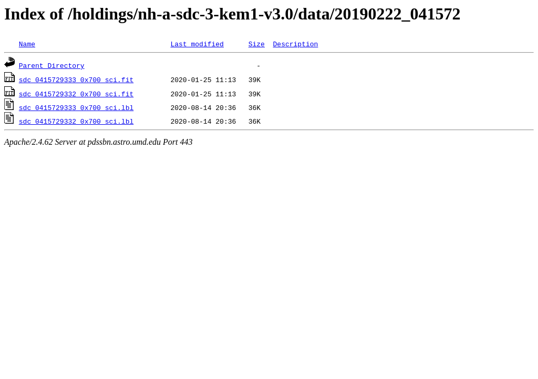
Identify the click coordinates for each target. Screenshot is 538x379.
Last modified (196, 43)
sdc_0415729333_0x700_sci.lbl (76, 107)
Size (257, 43)
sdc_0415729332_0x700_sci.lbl (76, 121)
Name (27, 43)
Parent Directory (52, 65)
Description (295, 43)
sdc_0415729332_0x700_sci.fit (76, 93)
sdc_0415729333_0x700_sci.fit (76, 79)
